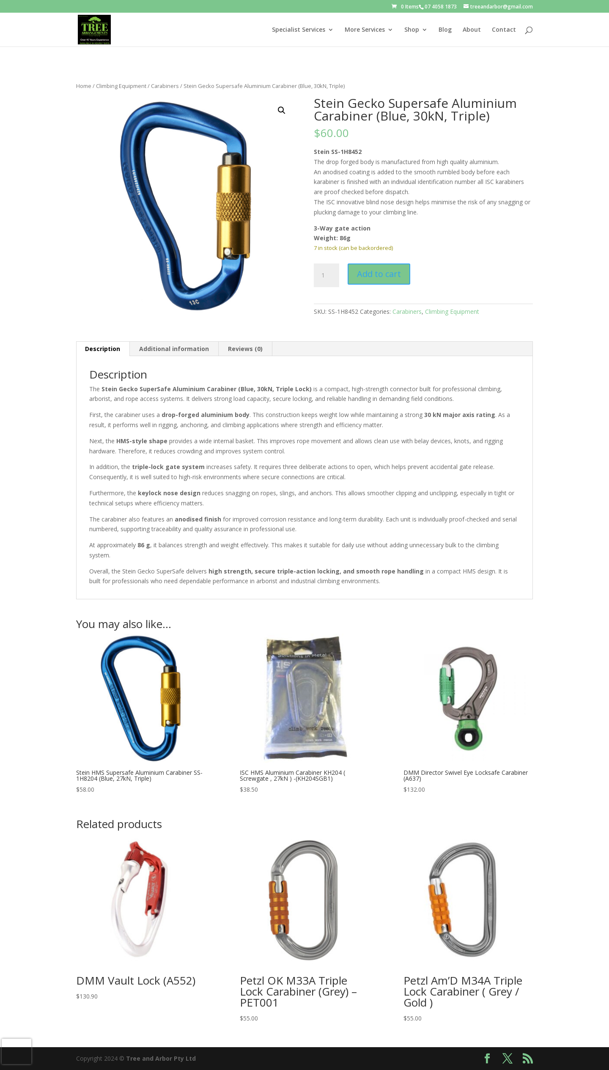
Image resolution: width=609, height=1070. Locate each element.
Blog (445, 30)
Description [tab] (102, 349)
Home (83, 86)
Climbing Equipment (121, 86)
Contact (504, 30)
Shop (411, 30)
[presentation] (16, 1051)
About (472, 30)
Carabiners (165, 86)
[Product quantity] (326, 275)
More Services (365, 30)
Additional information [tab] (174, 349)
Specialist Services (298, 30)
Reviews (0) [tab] (245, 349)
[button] (281, 110)
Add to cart (379, 274)
